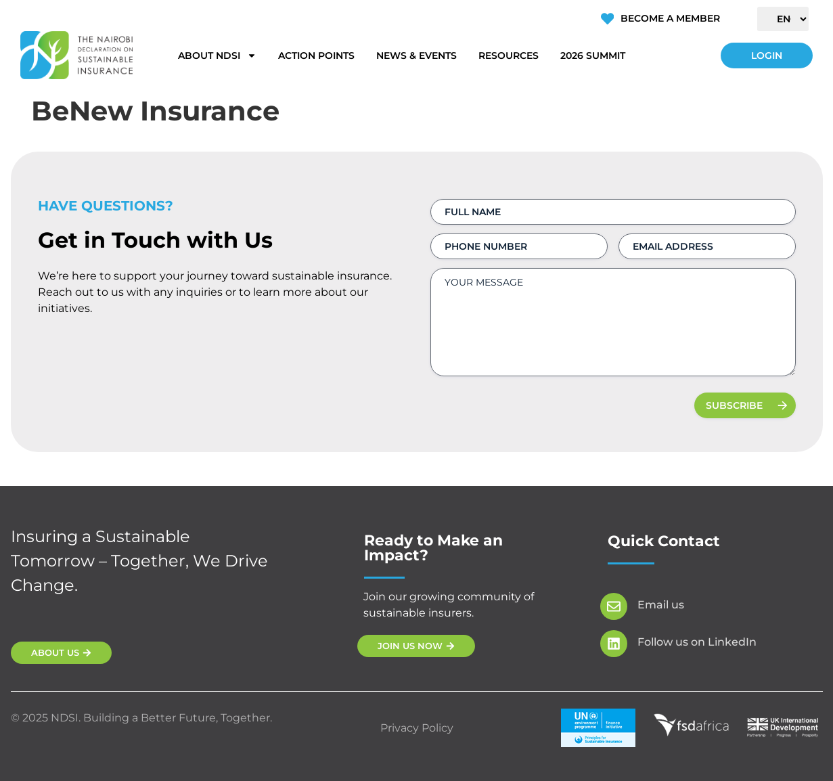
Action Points (316, 55)
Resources (508, 55)
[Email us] (613, 606)
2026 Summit (592, 55)
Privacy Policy (416, 727)
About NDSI (217, 55)
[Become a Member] (607, 19)
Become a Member (669, 18)
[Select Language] (783, 19)
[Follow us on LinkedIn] (613, 643)
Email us (660, 604)
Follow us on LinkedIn (697, 641)
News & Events (416, 55)
